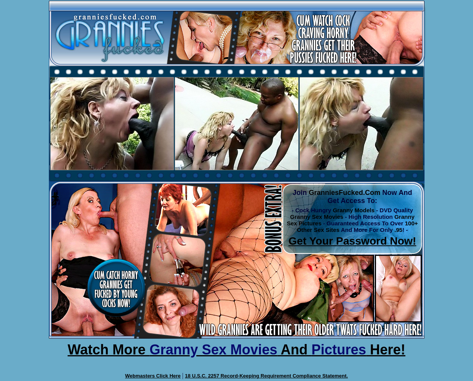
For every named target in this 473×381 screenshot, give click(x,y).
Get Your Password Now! (352, 241)
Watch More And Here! (237, 350)
